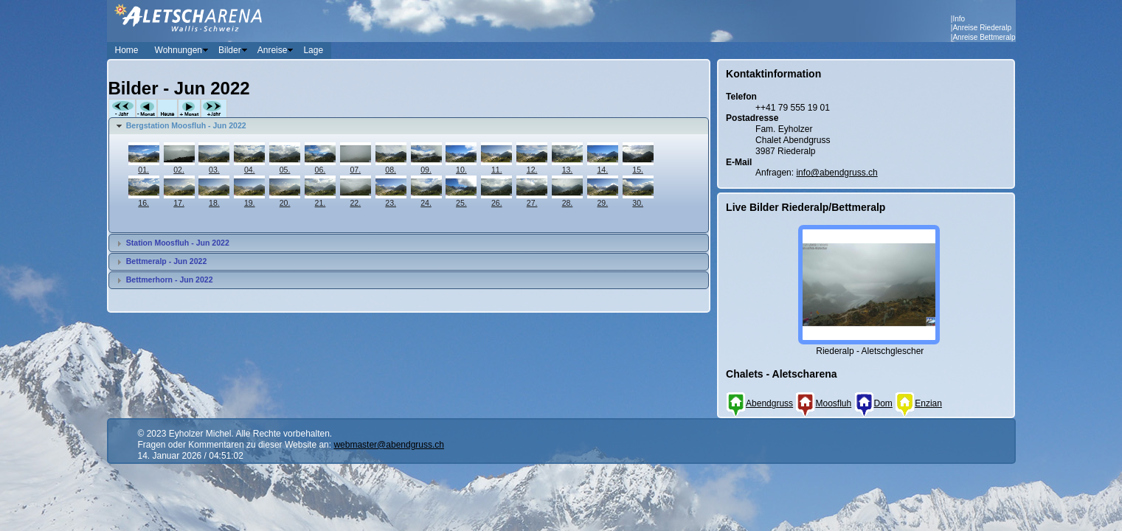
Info (958, 19)
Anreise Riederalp (981, 28)
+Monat (189, 109)
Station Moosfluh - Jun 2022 (177, 242)
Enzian (918, 403)
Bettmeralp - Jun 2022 (166, 261)
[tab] (408, 126)
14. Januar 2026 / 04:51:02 (190, 456)
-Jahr (122, 109)
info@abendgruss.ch (836, 172)
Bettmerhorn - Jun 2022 (169, 279)
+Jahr (214, 109)
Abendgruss (759, 403)
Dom (873, 403)
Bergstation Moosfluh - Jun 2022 (186, 125)
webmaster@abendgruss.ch (388, 445)
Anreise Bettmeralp (983, 37)
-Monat (146, 109)
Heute (167, 109)
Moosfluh (823, 403)
